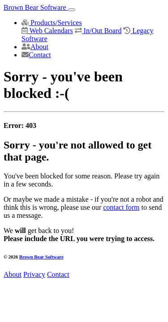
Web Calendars (47, 30)
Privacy (34, 274)
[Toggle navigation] (71, 9)
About (35, 47)
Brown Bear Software (36, 7)
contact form (121, 207)
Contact (36, 55)
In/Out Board (98, 30)
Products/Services (52, 22)
